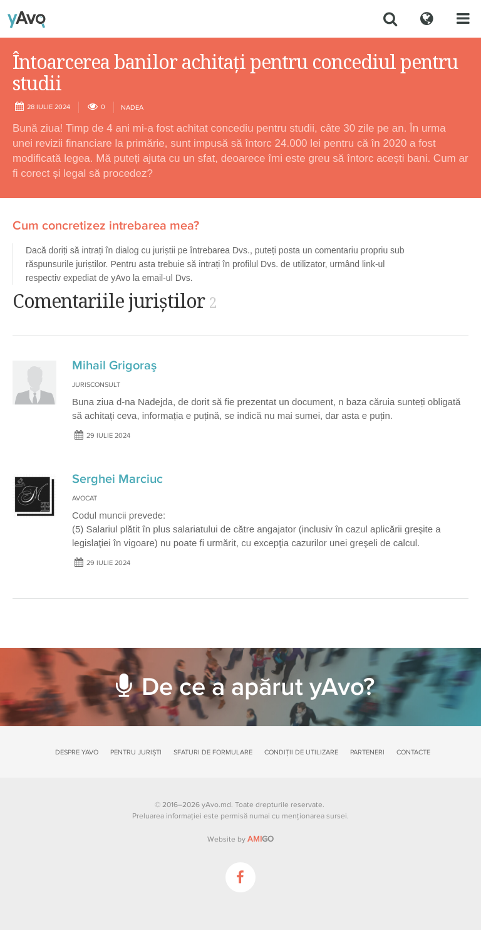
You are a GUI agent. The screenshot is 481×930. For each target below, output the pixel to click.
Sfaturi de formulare (212, 752)
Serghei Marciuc (117, 479)
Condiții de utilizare (301, 752)
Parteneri (367, 752)
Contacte (413, 752)
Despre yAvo (76, 752)
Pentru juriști (136, 752)
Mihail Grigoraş (114, 365)
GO (260, 839)
